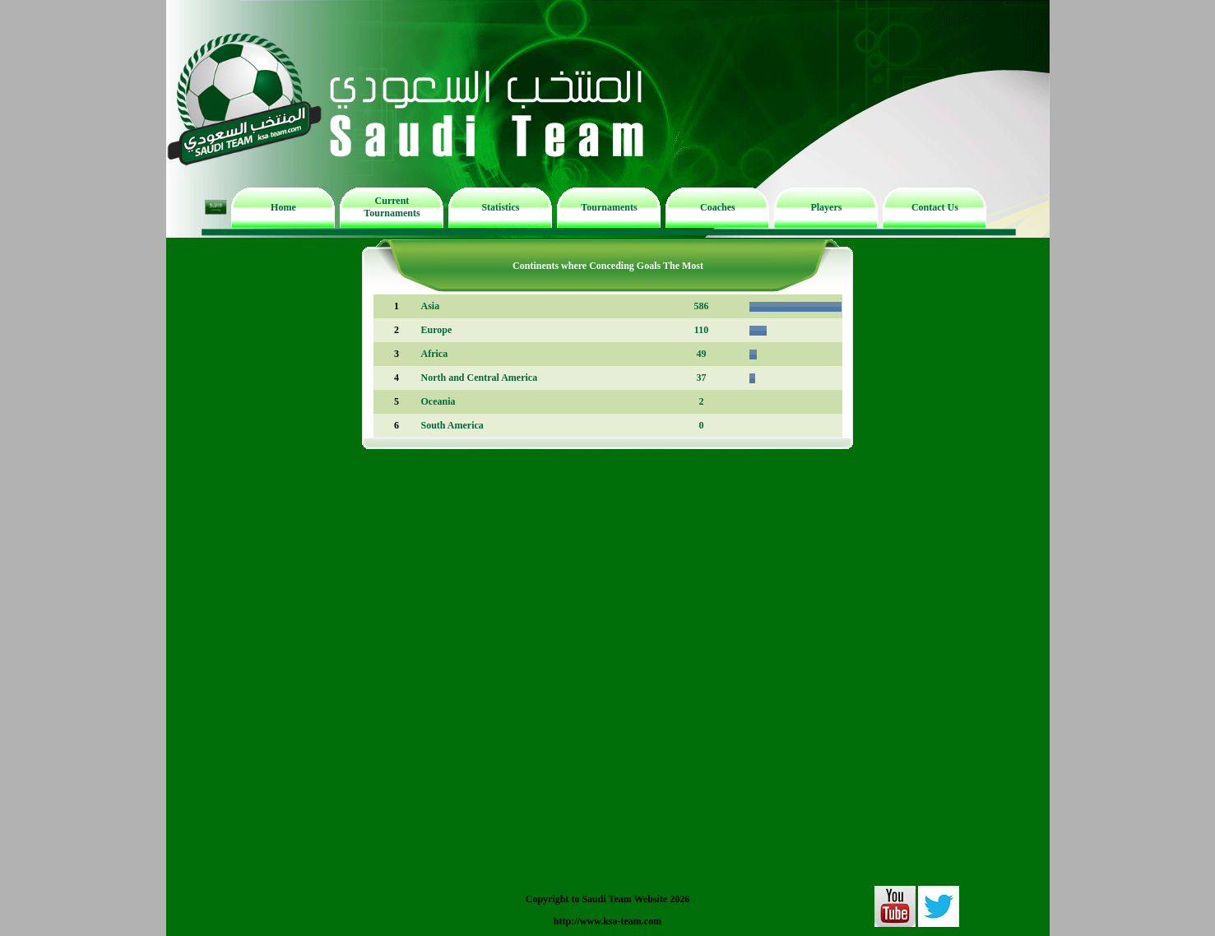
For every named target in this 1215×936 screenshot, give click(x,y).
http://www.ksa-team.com (607, 921)
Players (826, 207)
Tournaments (609, 207)
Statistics (500, 207)
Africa (434, 353)
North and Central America (479, 377)
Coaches (717, 207)
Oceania (438, 401)
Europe (436, 330)
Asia (430, 306)
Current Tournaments (392, 207)
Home (283, 207)
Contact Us (934, 207)
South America (452, 425)
